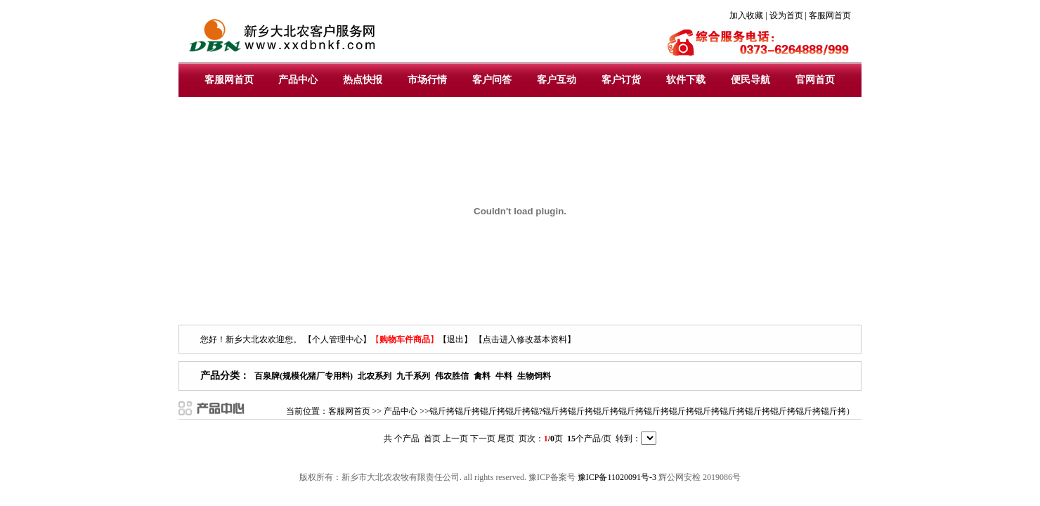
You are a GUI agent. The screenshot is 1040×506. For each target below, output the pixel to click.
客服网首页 (229, 79)
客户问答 (492, 79)
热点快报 (362, 79)
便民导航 (750, 79)
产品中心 (298, 79)
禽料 (482, 376)
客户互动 (556, 79)
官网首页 (815, 79)
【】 (404, 339)
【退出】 (455, 339)
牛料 (503, 376)
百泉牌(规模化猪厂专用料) (303, 376)
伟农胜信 (452, 376)
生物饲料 (534, 376)
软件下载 (686, 79)
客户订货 (621, 79)
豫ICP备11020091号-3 (617, 477)
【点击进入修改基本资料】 (525, 339)
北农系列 (374, 376)
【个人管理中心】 (337, 339)
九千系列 (413, 376)
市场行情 (427, 79)
